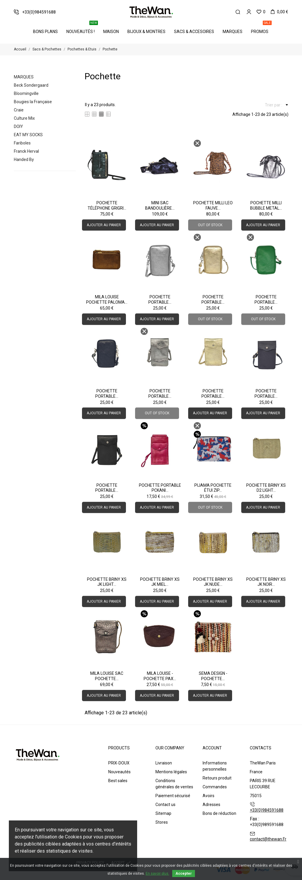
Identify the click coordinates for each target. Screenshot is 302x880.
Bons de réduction (219, 813)
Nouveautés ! (82, 28)
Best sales (117, 780)
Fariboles (22, 143)
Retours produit (217, 778)
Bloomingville (26, 93)
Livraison (163, 763)
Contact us (165, 804)
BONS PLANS (45, 31)
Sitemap (163, 813)
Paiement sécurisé (172, 795)
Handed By (24, 159)
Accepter (183, 873)
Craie (19, 110)
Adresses (211, 804)
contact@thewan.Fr (268, 839)
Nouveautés (119, 771)
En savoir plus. (157, 873)
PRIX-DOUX (118, 763)
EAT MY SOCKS (28, 134)
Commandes (215, 786)
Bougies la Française (33, 101)
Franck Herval (26, 151)
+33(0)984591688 (266, 810)
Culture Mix (24, 118)
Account (212, 748)
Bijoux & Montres (146, 31)
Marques (232, 31)
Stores (161, 822)
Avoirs (208, 795)
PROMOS (261, 28)
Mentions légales (171, 771)
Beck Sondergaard (31, 85)
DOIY (18, 126)
